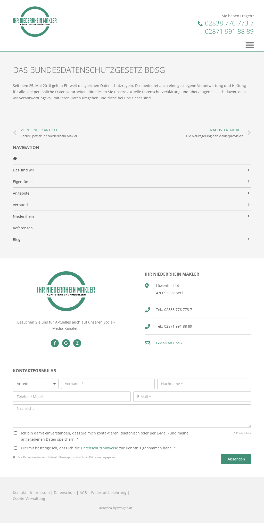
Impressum (40, 492)
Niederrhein (23, 216)
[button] (250, 45)
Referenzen (23, 227)
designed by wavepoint (115, 508)
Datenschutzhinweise (99, 448)
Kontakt (19, 492)
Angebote (21, 193)
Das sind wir (23, 170)
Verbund (20, 204)
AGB (83, 492)
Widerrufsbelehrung (108, 492)
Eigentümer (23, 181)
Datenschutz (65, 492)
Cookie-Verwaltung (29, 498)
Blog (16, 239)
